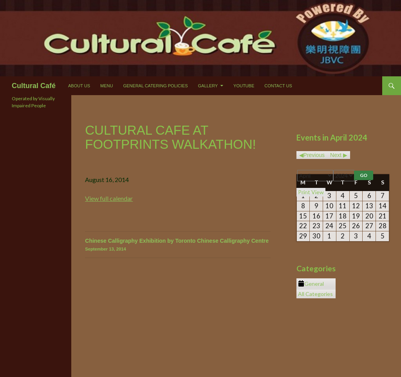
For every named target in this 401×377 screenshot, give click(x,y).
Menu (106, 85)
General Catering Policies (155, 85)
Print (311, 192)
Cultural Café (34, 86)
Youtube (243, 85)
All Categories (315, 293)
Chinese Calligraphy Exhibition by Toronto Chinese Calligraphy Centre (178, 245)
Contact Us (278, 85)
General (311, 284)
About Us (79, 85)
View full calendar (109, 198)
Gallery (208, 85)
